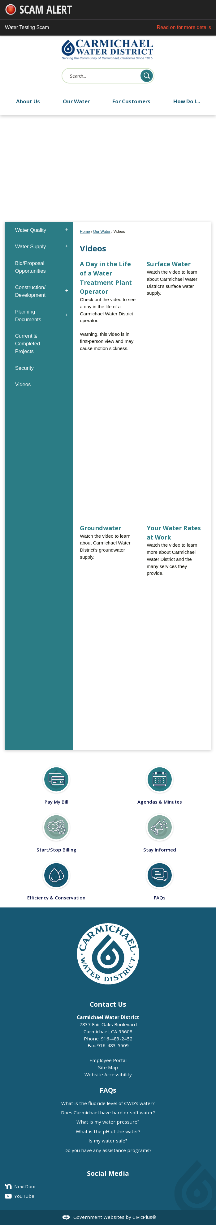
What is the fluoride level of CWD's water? (108, 1103)
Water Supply (30, 247)
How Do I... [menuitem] (186, 101)
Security (24, 368)
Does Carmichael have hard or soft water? (108, 1112)
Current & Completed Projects (27, 343)
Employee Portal (108, 1060)
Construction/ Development (30, 291)
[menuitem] (39, 230)
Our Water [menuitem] (76, 101)
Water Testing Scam (108, 27)
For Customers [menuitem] (131, 101)
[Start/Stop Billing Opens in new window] (56, 831)
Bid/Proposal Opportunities (30, 267)
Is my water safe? (108, 1141)
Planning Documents (28, 315)
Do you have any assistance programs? (108, 1150)
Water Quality (30, 230)
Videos (23, 384)
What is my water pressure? (108, 1122)
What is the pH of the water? (108, 1131)
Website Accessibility (108, 1074)
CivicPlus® (144, 1217)
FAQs (108, 1090)
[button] (146, 76)
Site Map (108, 1067)
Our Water (101, 231)
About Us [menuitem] (28, 101)
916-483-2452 (116, 1038)
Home (85, 231)
